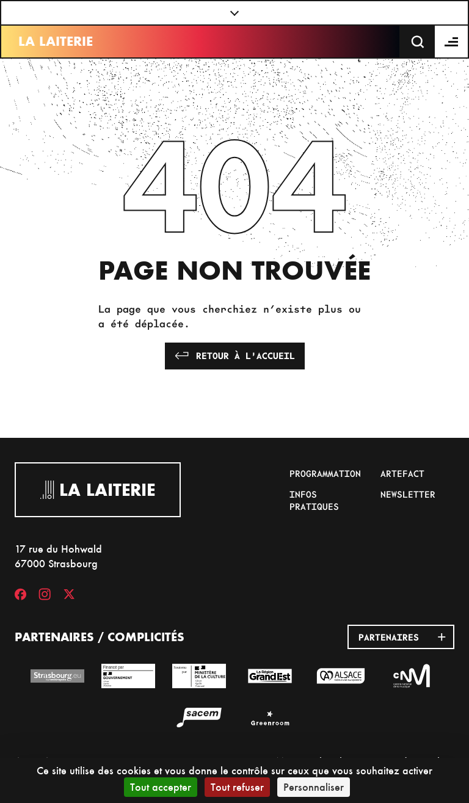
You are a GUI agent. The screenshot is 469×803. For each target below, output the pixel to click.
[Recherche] (418, 41)
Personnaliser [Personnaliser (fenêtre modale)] (313, 786)
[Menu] (452, 41)
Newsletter (407, 494)
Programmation (325, 473)
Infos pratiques (314, 500)
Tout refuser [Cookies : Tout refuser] (237, 786)
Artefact (402, 473)
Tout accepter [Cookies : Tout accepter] (160, 786)
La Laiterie (55, 41)
